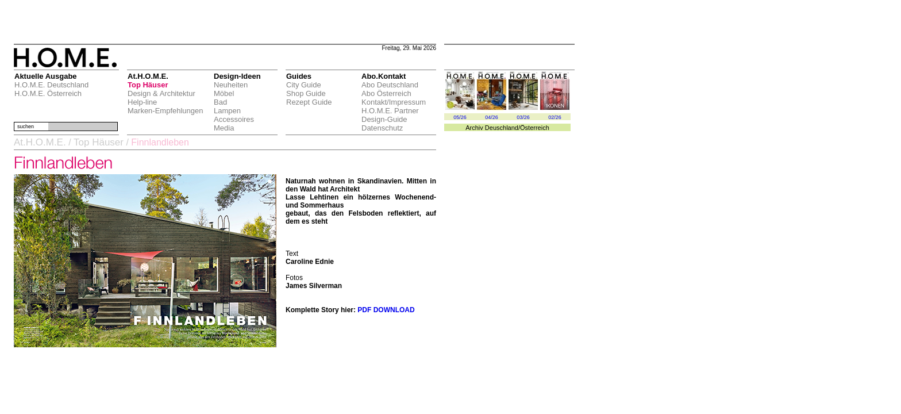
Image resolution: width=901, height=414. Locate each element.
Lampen (227, 110)
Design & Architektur (161, 93)
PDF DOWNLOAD (385, 310)
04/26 (491, 117)
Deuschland (501, 127)
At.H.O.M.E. (40, 142)
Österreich (534, 127)
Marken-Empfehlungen (165, 110)
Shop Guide (306, 93)
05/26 (460, 117)
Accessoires (234, 119)
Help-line (142, 102)
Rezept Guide (309, 102)
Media (224, 128)
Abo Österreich (386, 93)
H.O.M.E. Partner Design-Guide (390, 115)
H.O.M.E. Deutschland (51, 84)
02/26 (554, 117)
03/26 (523, 117)
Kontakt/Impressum (393, 102)
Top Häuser (148, 84)
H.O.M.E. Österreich (48, 93)
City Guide (303, 84)
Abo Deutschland (389, 84)
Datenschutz (382, 128)
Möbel (224, 93)
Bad (220, 102)
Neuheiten (231, 84)
